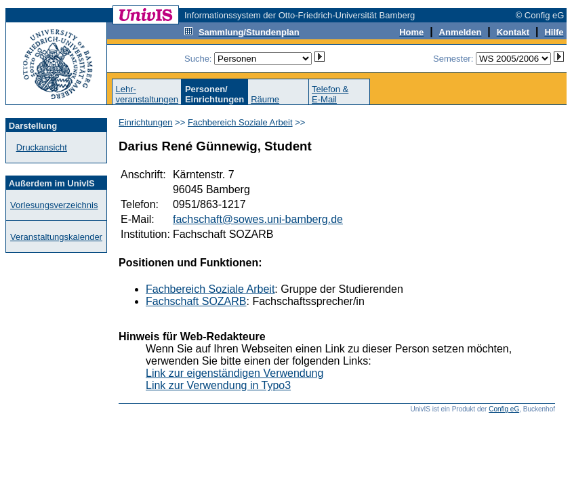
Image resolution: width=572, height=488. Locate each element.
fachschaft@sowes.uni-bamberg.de (258, 219)
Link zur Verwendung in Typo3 (218, 385)
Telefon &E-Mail (330, 94)
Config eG (504, 409)
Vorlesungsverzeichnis (54, 205)
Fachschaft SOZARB (196, 301)
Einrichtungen (146, 122)
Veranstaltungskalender (56, 237)
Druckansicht (41, 147)
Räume (265, 99)
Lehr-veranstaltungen (146, 94)
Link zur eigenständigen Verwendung (234, 373)
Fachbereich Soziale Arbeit (240, 122)
